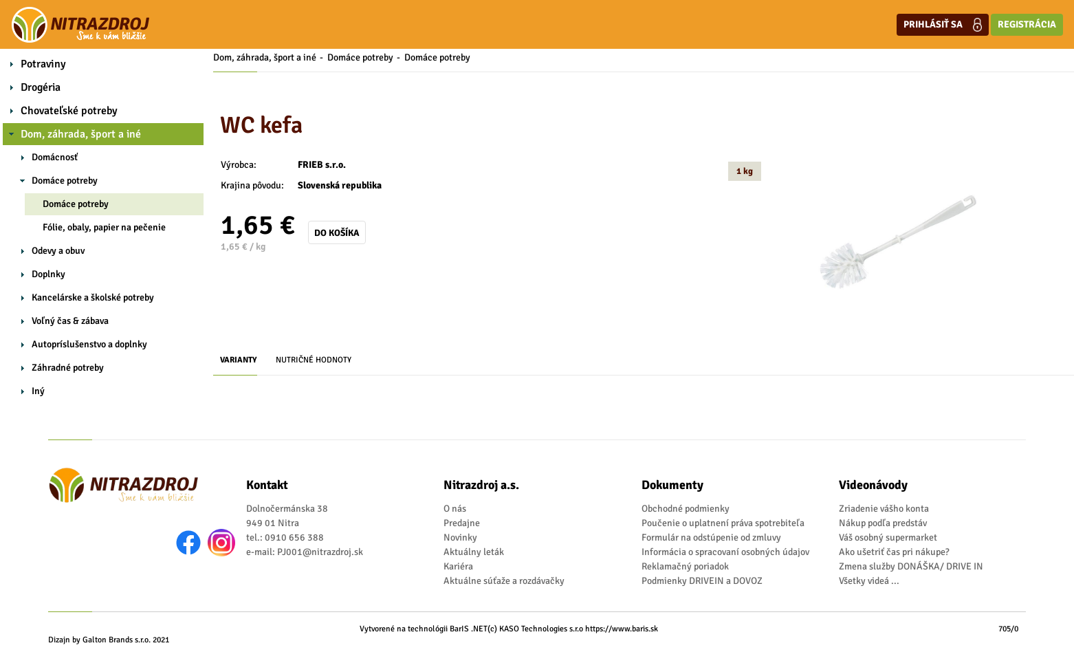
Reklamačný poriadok (685, 566)
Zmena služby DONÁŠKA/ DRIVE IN (911, 566)
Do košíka (337, 233)
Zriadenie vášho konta (884, 508)
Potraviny (43, 64)
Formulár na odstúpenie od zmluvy (711, 537)
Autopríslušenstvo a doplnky (89, 344)
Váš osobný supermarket (888, 537)
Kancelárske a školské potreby (93, 297)
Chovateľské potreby (69, 111)
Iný (38, 391)
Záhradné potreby (68, 367)
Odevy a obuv (58, 251)
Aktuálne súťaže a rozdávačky (504, 581)
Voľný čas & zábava (70, 321)
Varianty (238, 360)
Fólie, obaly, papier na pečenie (104, 227)
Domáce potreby (65, 180)
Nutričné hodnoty (313, 360)
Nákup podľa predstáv (883, 523)
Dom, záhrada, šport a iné (81, 134)
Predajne (461, 523)
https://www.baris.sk (621, 629)
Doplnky (48, 274)
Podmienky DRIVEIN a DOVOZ (702, 581)
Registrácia (1027, 24)
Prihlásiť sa (942, 25)
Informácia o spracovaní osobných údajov (725, 552)
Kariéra (458, 566)
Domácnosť (55, 157)
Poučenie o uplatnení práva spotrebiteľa (723, 523)
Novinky (460, 537)
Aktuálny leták (473, 552)
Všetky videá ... (869, 581)
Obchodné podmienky (686, 508)
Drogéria (41, 87)
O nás (454, 508)
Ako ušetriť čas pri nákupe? (894, 552)
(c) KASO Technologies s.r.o (535, 629)
